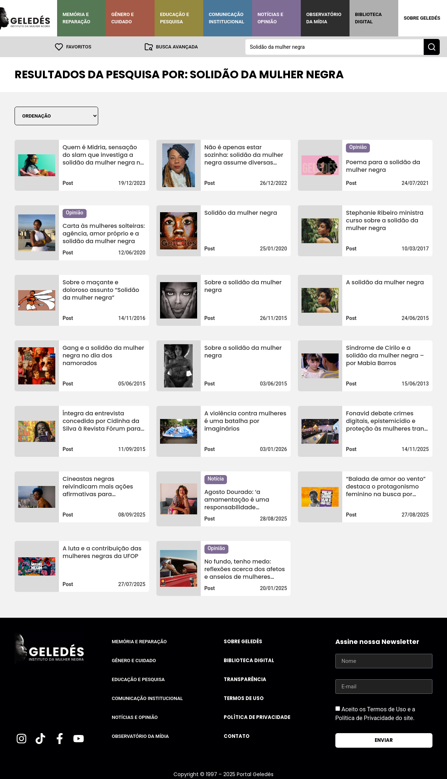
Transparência (245, 679)
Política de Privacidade (257, 716)
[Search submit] (432, 47)
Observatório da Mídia (324, 18)
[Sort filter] (56, 115)
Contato (237, 735)
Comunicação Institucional (226, 18)
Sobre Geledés (422, 18)
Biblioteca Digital (368, 18)
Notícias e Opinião (270, 18)
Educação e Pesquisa (174, 18)
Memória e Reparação (76, 18)
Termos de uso (244, 698)
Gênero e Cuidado (122, 18)
